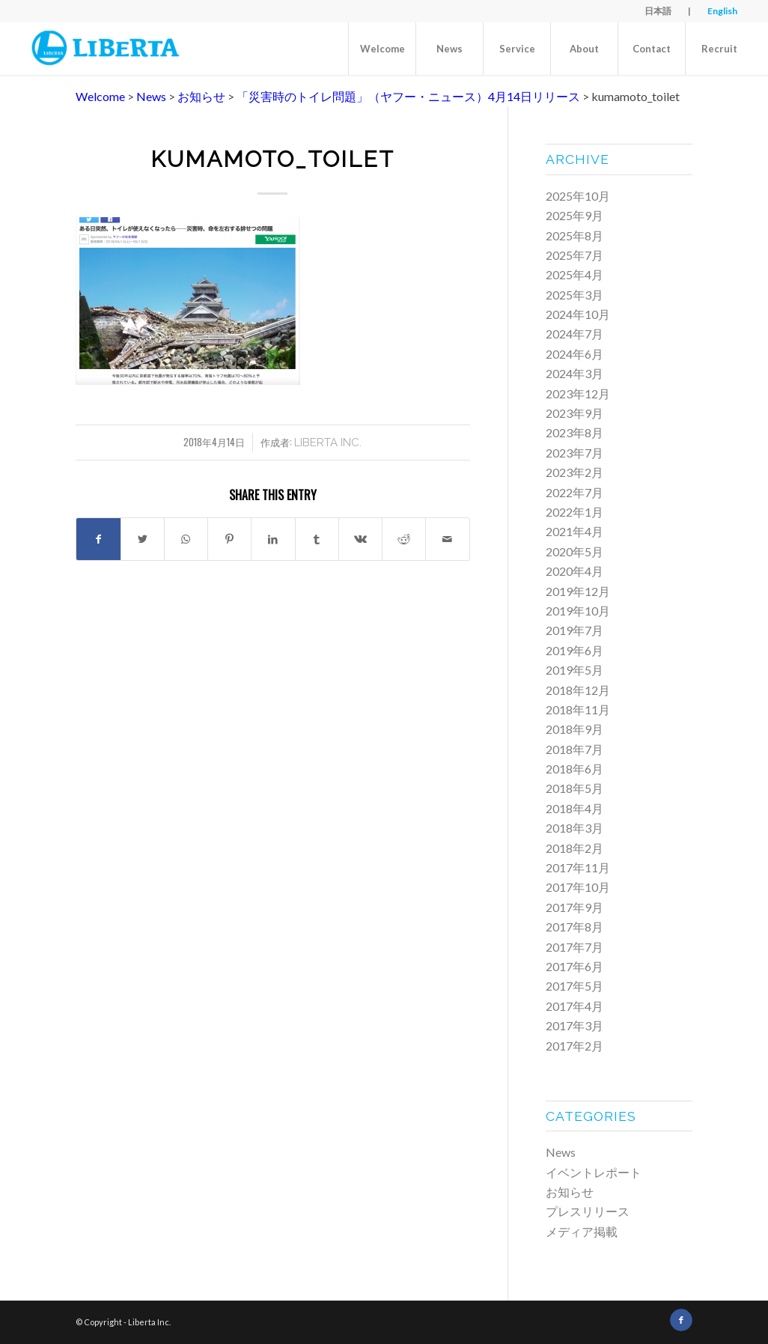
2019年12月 (578, 591)
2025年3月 (574, 295)
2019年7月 (574, 630)
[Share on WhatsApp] (186, 539)
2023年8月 (574, 432)
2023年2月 (574, 472)
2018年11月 (578, 709)
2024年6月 (574, 354)
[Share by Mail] (447, 539)
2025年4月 (574, 274)
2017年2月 (574, 1046)
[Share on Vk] (360, 539)
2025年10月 (578, 196)
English (722, 10)
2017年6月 (574, 966)
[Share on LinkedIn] (273, 539)
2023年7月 (574, 453)
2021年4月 (574, 531)
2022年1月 (574, 512)
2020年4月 (574, 571)
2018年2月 (574, 848)
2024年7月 (574, 333)
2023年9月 (574, 413)
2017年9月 (574, 907)
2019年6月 (574, 650)
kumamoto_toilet (272, 159)
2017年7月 (574, 947)
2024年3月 (574, 373)
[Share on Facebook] (98, 539)
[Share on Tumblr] (317, 539)
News (561, 1152)
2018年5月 (574, 788)
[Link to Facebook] (681, 1320)
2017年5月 (574, 986)
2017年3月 (574, 1025)
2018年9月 (574, 729)
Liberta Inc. (328, 442)
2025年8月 (574, 235)
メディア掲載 (582, 1231)
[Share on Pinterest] (229, 539)
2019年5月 (574, 670)
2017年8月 (574, 926)
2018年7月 (574, 749)
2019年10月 (578, 610)
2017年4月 (574, 1006)
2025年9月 (574, 215)
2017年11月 (578, 867)
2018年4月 (574, 808)
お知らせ (570, 1192)
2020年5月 (574, 551)
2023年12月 (578, 393)
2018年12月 (578, 690)
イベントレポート (593, 1172)
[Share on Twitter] (142, 539)
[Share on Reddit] (404, 539)
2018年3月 (574, 828)
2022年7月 (574, 492)
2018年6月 (574, 768)
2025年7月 (574, 255)
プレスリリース (588, 1211)
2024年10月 (578, 314)
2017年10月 (578, 887)
